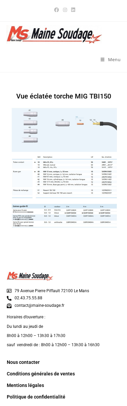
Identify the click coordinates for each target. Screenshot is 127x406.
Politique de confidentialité (36, 397)
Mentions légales (25, 385)
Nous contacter (23, 362)
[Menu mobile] (111, 59)
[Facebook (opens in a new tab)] (56, 10)
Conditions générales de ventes (41, 373)
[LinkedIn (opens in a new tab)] (72, 10)
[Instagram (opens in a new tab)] (65, 10)
